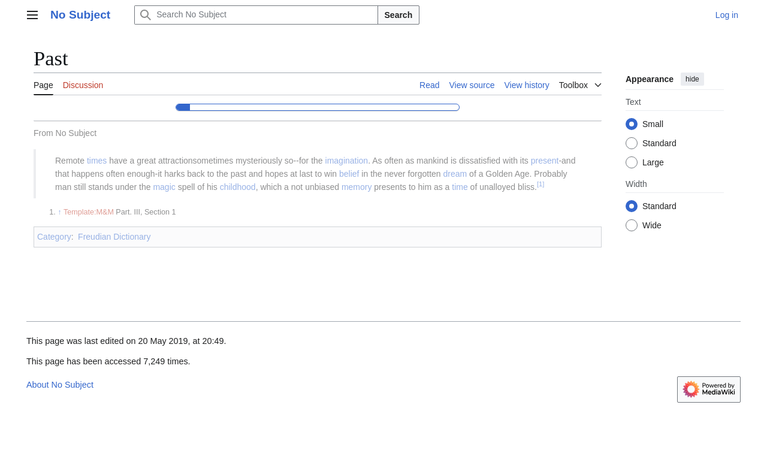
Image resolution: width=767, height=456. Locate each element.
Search (399, 15)
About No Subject (59, 384)
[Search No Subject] (256, 15)
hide (692, 79)
